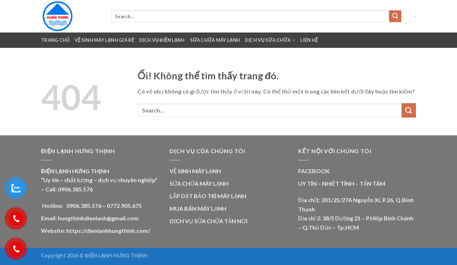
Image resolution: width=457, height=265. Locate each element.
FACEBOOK (314, 171)
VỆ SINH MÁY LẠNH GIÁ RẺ (104, 40)
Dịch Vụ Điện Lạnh (162, 40)
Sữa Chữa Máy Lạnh (215, 40)
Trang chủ (55, 40)
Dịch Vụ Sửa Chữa (270, 40)
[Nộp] (395, 16)
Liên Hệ (309, 40)
